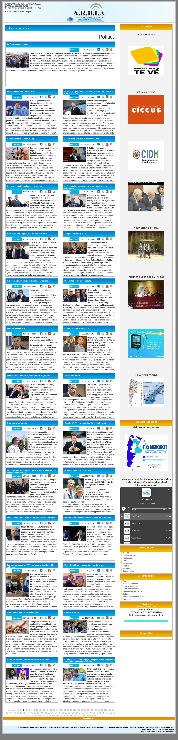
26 (82, 710)
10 (37, 710)
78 (27, 716)
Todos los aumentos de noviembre (22, 612)
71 (100, 713)
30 (93, 710)
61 (72, 713)
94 (72, 716)
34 (105, 710)
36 (110, 710)
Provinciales (128, 563)
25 (79, 710)
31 (96, 710)
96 (78, 716)
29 (91, 710)
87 (53, 716)
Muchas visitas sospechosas (77, 328)
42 (18, 713)
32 (99, 710)
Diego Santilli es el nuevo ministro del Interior (84, 565)
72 (103, 713)
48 (35, 713)
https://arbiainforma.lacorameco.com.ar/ (146, 621)
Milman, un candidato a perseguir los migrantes (28, 376)
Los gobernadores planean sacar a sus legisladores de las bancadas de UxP (31, 471)
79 (30, 716)
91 (64, 716)
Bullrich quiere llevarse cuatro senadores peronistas (87, 518)
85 (47, 716)
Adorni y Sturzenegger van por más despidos (27, 234)
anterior (12, 710)
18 (59, 710)
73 (105, 713)
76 (114, 713)
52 (46, 713)
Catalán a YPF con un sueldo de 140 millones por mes (88, 423)
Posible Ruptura (71, 612)
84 (44, 716)
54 (52, 713)
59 (66, 713)
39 (9, 713)
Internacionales (129, 555)
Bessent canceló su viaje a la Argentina (24, 186)
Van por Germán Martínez (75, 234)
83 (41, 716)
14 (48, 710)
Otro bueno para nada (17, 423)
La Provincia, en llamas (17, 44)
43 (21, 713)
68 (91, 713)
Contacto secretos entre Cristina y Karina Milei (28, 660)
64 (80, 713)
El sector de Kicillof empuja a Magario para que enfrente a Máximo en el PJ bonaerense (89, 661)
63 (77, 713)
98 (84, 716)
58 (63, 713)
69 (94, 713)
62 (74, 713)
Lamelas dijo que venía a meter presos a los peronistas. (32, 518)
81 (36, 716)
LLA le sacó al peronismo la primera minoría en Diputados (85, 187)
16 (54, 710)
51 (43, 713)
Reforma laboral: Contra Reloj (20, 139)
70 (97, 713)
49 (38, 713)
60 (69, 713)
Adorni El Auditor (72, 376)
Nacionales (127, 558)
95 (75, 716)
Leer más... (74, 50)
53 (49, 713)
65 (83, 713)
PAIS (125, 561)
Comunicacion (129, 571)
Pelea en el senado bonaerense (21, 92)
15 (51, 710)
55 (55, 713)
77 (24, 716)
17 (57, 710)
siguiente (91, 716)
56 (57, 713)
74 (108, 713)
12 (43, 710)
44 (24, 713)
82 (39, 716)
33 (102, 710)
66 (86, 713)
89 (58, 716)
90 (61, 716)
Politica (126, 566)
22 (71, 710)
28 (88, 710)
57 (60, 713)
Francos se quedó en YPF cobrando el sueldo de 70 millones (30, 566)
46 (29, 713)
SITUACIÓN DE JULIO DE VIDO (78, 470)
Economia (127, 568)
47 (32, 713)
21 (68, 710)
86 (50, 716)
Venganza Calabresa (16, 328)
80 (33, 716)
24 (76, 710)
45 (26, 713)
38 (7, 713)
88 (55, 716)
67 (88, 713)
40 (12, 713)
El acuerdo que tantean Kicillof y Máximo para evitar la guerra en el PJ (88, 93)
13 (45, 710)
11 (40, 710)
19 (62, 710)
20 (65, 710)
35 (107, 710)
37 (113, 710)
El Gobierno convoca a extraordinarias (81, 139)
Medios (126, 553)
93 (70, 716)
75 (111, 713)
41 (15, 713)
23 (74, 710)
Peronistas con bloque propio (77, 281)
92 (67, 716)
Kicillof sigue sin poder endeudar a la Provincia (28, 281)
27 (85, 710)
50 (41, 713)
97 (81, 716)
